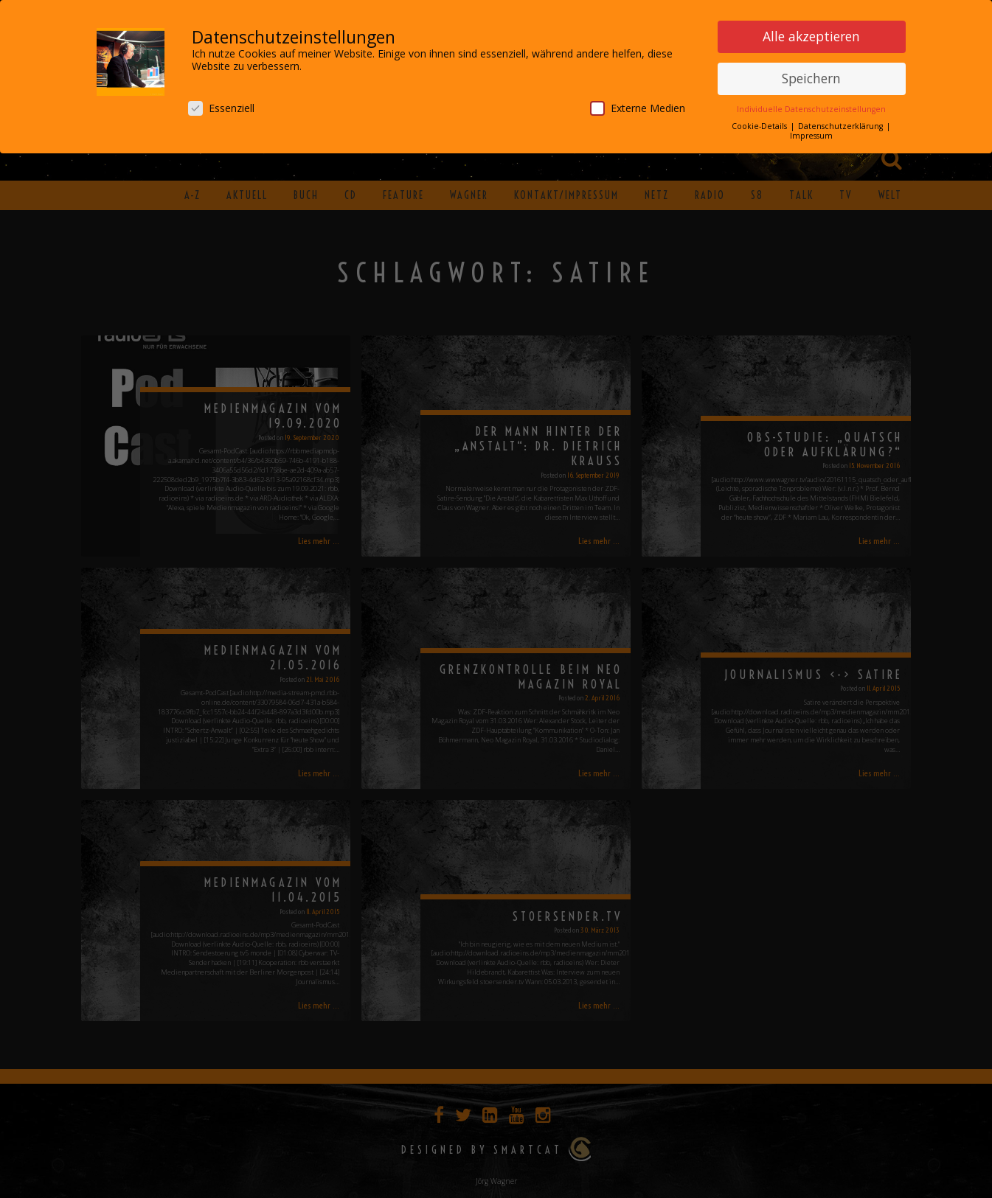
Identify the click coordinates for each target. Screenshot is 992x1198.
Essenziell (221, 106)
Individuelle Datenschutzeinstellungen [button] (811, 107)
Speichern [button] (811, 76)
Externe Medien (637, 106)
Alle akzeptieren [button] (811, 34)
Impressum (811, 133)
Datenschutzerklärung (841, 124)
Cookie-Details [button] (760, 124)
